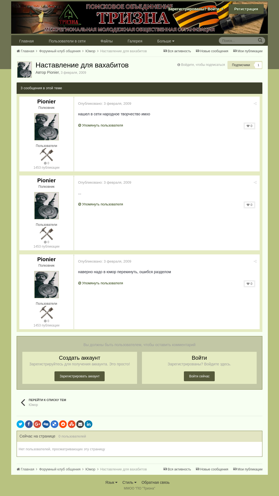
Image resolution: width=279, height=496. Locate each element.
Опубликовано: (104, 103)
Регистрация (246, 9)
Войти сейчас (199, 376)
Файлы (107, 41)
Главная (26, 41)
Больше (165, 41)
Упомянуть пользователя (100, 125)
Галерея (135, 41)
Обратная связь (155, 482)
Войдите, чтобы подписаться (203, 65)
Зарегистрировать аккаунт (79, 376)
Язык (111, 482)
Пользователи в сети (67, 41)
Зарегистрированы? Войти (196, 9)
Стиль (129, 482)
